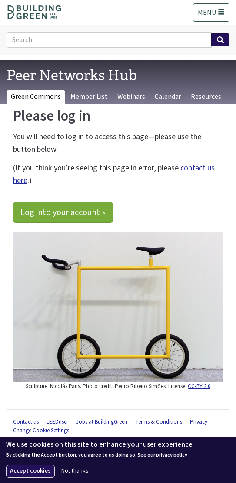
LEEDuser (57, 422)
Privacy (198, 422)
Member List (89, 96)
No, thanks (75, 471)
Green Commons (36, 96)
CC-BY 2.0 (199, 386)
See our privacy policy (162, 455)
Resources (206, 96)
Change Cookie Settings (41, 430)
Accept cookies (30, 471)
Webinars (131, 96)
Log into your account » (63, 212)
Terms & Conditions (158, 422)
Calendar (168, 96)
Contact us (26, 422)
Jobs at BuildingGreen (101, 422)
